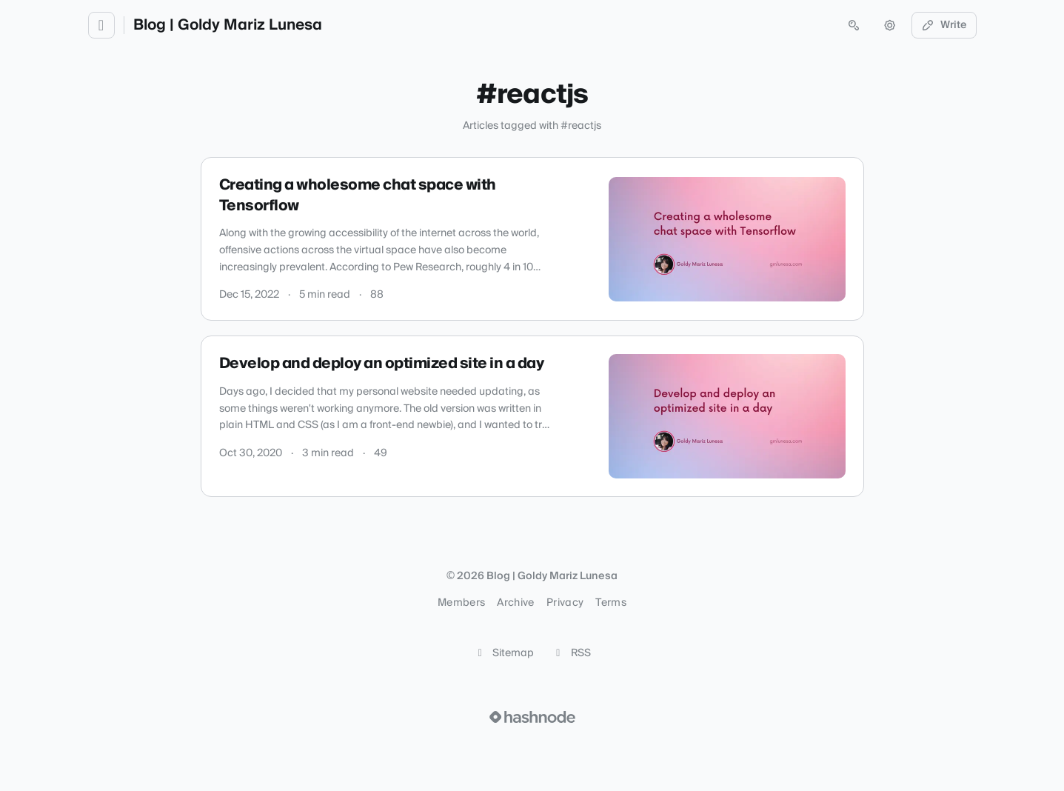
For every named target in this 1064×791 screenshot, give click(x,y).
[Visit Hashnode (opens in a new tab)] (532, 717)
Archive (515, 603)
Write (944, 25)
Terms (610, 603)
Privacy (564, 603)
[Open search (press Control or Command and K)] (853, 25)
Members (461, 603)
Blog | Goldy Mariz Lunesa (227, 25)
